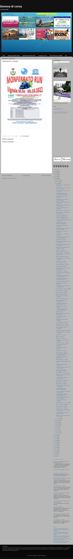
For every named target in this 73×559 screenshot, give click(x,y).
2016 (56, 443)
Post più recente (7, 175)
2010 (56, 454)
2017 (56, 442)
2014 (56, 447)
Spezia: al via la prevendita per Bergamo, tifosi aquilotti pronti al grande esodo (62, 537)
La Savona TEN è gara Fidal (61, 215)
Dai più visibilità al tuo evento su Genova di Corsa (62, 413)
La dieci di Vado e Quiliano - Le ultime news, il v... (62, 378)
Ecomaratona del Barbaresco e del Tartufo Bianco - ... (63, 245)
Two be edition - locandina (61, 382)
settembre (58, 418)
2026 (56, 171)
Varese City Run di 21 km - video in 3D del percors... (63, 375)
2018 (56, 440)
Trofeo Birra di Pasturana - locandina (63, 330)
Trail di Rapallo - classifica (61, 266)
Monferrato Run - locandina (61, 383)
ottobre (57, 183)
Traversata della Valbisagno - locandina (61, 469)
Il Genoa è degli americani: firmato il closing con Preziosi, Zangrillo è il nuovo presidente (62, 529)
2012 (56, 450)
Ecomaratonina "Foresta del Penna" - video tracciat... (63, 386)
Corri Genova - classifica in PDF (60, 473)
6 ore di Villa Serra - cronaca (61, 290)
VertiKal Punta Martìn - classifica (62, 342)
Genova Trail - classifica (58, 506)
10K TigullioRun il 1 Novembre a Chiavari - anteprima (62, 354)
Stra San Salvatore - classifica (62, 380)
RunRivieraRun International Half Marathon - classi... (62, 248)
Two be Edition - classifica (61, 261)
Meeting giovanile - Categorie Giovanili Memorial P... (62, 395)
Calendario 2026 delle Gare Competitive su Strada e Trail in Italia (62, 494)
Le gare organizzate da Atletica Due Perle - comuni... (63, 368)
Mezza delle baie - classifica (61, 406)
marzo (57, 429)
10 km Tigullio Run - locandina (62, 322)
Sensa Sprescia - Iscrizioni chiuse (62, 372)
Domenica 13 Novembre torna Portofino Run (62, 357)
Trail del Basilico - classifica (59, 519)
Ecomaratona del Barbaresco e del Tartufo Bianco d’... (63, 286)
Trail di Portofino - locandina (61, 262)
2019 (56, 438)
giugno (57, 423)
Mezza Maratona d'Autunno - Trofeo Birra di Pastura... (63, 269)
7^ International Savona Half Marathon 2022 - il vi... (61, 304)
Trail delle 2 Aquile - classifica (59, 486)
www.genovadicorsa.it (59, 547)
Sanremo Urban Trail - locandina (62, 325)
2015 (56, 445)
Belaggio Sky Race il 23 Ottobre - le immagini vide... (63, 314)
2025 (56, 173)
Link (66, 55)
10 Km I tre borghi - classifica (62, 292)
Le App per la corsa (42, 55)
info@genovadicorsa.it (58, 108)
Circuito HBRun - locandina (61, 352)
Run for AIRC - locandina (61, 338)
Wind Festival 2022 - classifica (62, 359)
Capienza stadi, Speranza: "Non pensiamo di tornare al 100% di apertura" (62, 539)
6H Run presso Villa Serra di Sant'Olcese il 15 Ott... (61, 370)
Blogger (44, 555)
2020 (56, 436)
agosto (57, 420)
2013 (56, 449)
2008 (56, 456)
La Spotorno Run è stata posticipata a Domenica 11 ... (63, 410)
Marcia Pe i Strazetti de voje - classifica (61, 513)
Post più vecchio (46, 175)
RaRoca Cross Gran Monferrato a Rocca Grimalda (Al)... (62, 237)
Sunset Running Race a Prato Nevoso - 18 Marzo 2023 (62, 217)
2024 (56, 174)
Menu (4, 55)
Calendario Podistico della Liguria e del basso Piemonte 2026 (61, 462)
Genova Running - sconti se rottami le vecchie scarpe (63, 188)
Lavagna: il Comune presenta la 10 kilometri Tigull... (63, 205)
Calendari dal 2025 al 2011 (14, 55)
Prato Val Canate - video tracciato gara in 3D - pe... (62, 213)
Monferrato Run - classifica (61, 350)
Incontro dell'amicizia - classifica (62, 264)
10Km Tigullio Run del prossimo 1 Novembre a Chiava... (62, 276)
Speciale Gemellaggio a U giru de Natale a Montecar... (62, 229)
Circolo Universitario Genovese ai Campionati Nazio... (62, 397)
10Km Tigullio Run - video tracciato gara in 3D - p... (63, 254)
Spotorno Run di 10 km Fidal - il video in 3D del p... (62, 200)
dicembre (58, 179)
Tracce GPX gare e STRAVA (55, 55)
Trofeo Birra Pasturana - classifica (62, 281)
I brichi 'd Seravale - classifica (62, 404)
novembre (58, 181)
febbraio (58, 431)
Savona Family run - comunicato (62, 210)
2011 (56, 452)
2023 (56, 176)
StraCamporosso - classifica (61, 270)
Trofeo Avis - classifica (60, 250)
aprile (57, 427)
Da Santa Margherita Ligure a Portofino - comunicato (62, 309)
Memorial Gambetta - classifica (62, 256)
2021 (56, 435)
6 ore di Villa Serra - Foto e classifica (63, 288)
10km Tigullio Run (59, 311)
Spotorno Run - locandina (61, 334)
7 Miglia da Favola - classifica (62, 407)
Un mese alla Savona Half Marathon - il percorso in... (63, 220)
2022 (56, 178)
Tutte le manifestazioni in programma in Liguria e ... (61, 389)
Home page (26, 175)
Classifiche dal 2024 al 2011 (28, 55)
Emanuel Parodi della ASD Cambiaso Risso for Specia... (62, 194)
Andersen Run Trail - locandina (62, 323)
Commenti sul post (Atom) (11, 178)
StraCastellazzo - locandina (61, 294)
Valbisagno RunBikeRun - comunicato (61, 301)
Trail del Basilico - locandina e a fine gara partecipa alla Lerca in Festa (62, 479)
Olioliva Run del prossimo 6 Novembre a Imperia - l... (61, 223)
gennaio (58, 432)
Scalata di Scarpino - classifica (62, 251)
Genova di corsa (11, 6)
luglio (57, 422)
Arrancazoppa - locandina (61, 239)
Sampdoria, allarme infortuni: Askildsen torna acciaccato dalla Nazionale (61, 542)
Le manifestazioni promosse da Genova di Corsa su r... (62, 279)
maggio (57, 425)
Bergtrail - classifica (60, 336)
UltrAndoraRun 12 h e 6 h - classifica (63, 402)
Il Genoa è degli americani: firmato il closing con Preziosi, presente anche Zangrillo (61, 533)
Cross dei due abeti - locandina (62, 298)
